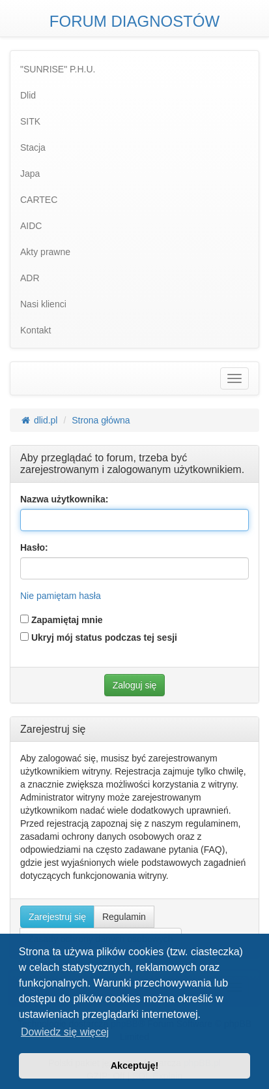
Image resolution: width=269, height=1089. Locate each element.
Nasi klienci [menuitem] (43, 304)
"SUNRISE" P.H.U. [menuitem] (58, 69)
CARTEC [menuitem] (38, 199)
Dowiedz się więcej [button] (65, 1031)
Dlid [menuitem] (28, 95)
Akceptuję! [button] (135, 1065)
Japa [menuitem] (30, 173)
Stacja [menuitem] (33, 147)
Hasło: (34, 547)
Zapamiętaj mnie (61, 620)
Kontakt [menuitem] (35, 330)
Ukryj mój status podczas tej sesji (98, 637)
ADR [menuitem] (30, 278)
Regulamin (124, 917)
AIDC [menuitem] (31, 226)
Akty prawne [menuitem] (45, 252)
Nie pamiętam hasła (60, 596)
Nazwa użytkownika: (64, 499)
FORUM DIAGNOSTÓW (134, 21)
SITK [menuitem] (30, 121)
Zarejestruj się (57, 917)
